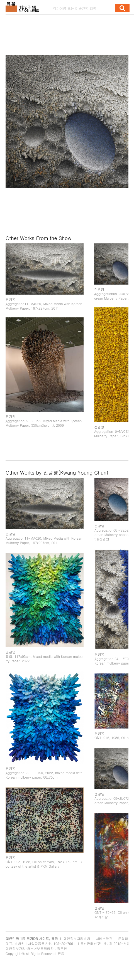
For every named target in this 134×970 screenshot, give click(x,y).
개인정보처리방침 (77, 938)
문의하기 (124, 938)
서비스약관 (104, 938)
